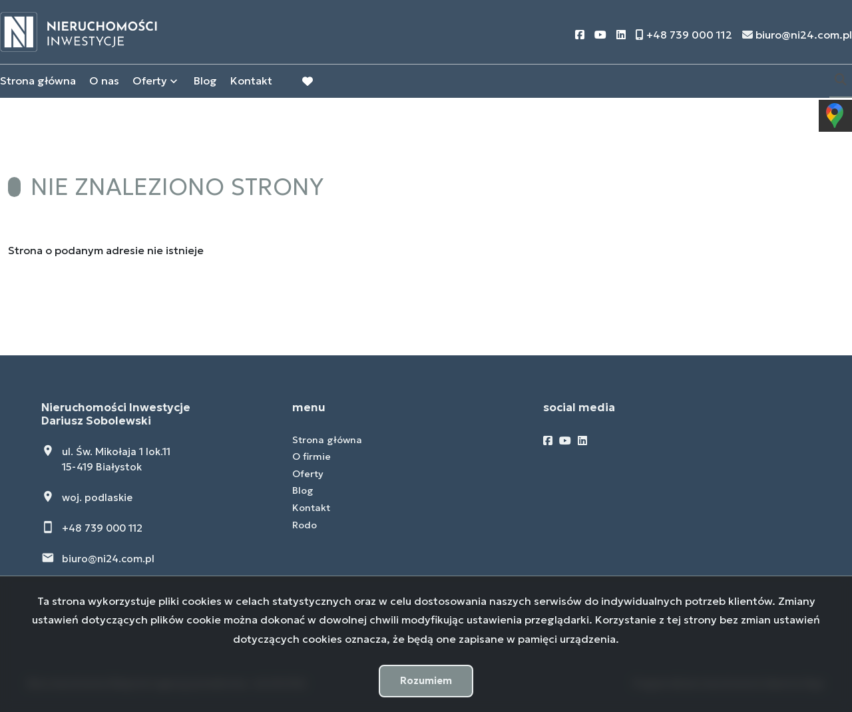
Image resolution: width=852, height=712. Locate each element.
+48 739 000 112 (102, 528)
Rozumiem (426, 680)
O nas (104, 82)
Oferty (149, 82)
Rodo (304, 525)
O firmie (311, 456)
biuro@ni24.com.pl (108, 558)
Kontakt (251, 82)
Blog (205, 82)
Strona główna (38, 82)
